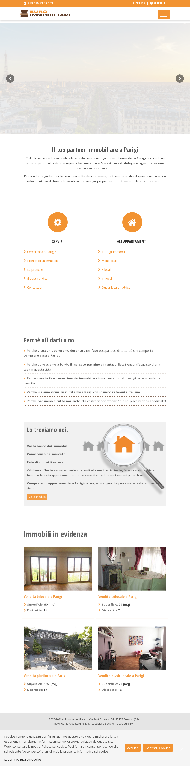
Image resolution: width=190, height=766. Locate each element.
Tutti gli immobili (113, 262)
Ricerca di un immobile (43, 271)
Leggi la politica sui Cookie (22, 759)
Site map (139, 3)
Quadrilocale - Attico (116, 298)
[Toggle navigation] (164, 14)
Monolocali (109, 271)
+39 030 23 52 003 (40, 3)
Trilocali (107, 289)
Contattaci (34, 298)
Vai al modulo (37, 597)
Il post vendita (37, 289)
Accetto (132, 748)
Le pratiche (35, 280)
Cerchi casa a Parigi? (41, 262)
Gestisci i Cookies (158, 748)
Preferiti (159, 3)
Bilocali (106, 280)
